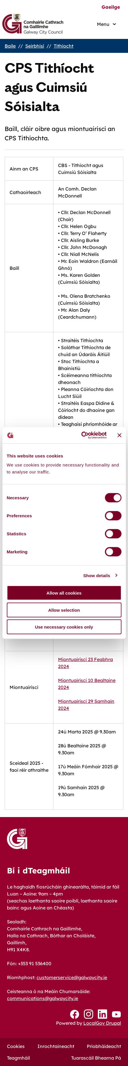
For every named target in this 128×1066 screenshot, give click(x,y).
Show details (96, 575)
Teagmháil (18, 1058)
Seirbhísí (34, 46)
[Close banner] (119, 435)
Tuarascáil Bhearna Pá (96, 1058)
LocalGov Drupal (102, 1023)
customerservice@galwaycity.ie (72, 977)
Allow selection (64, 609)
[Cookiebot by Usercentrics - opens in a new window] (81, 435)
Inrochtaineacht (55, 1046)
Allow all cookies (64, 593)
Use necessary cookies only (64, 626)
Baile (10, 46)
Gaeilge (111, 7)
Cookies (16, 1046)
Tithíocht (63, 46)
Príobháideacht (104, 1046)
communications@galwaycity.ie (42, 998)
